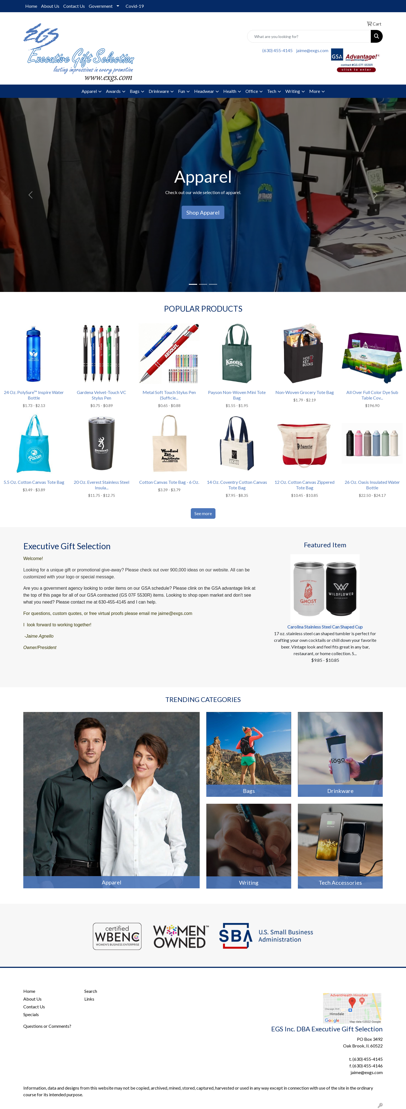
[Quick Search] (309, 36)
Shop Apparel (203, 212)
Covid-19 (135, 6)
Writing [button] (292, 91)
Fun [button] (181, 91)
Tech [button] (271, 91)
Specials (31, 1014)
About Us (50, 6)
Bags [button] (134, 91)
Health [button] (229, 91)
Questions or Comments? (47, 1026)
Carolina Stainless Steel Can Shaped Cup (325, 626)
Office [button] (251, 91)
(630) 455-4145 (277, 50)
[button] (30, 195)
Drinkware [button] (159, 91)
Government (101, 6)
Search (90, 991)
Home (31, 6)
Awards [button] (113, 91)
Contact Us (74, 6)
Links (89, 998)
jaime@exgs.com (312, 50)
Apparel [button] (89, 91)
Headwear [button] (204, 91)
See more (203, 513)
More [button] (314, 91)
